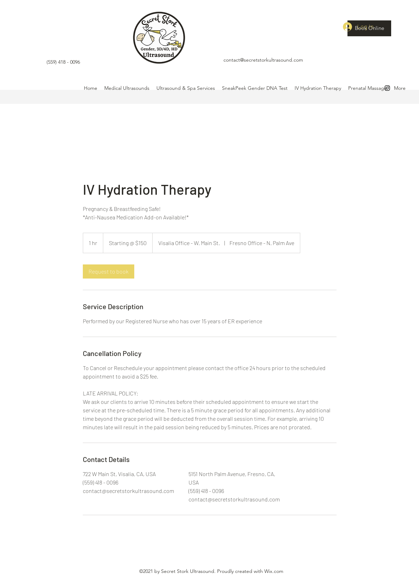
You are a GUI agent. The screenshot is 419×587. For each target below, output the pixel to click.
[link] (108, 271)
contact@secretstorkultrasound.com (263, 60)
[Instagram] (387, 88)
